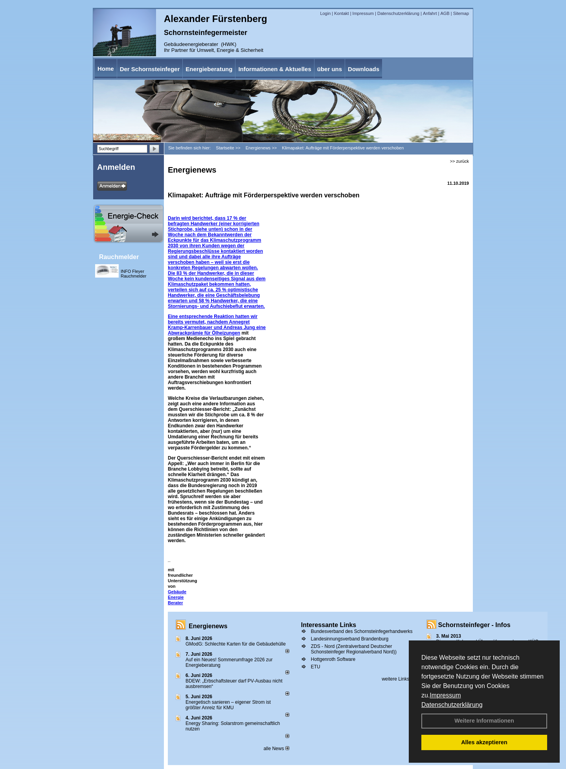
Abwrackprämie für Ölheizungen (204, 333)
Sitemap (461, 13)
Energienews (208, 626)
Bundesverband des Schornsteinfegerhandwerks (362, 631)
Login (325, 13)
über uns (329, 69)
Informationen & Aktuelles (274, 69)
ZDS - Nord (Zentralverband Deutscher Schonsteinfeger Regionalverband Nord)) (354, 649)
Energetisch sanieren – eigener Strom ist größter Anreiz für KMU (228, 704)
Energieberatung (209, 69)
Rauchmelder (119, 257)
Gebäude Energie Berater (177, 597)
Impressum (445, 695)
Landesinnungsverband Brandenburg (350, 639)
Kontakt (341, 13)
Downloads (363, 69)
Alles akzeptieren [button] (484, 742)
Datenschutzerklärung (452, 704)
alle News (276, 748)
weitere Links (398, 679)
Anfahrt (430, 13)
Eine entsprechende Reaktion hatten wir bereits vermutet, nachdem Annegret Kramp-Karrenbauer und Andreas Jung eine (217, 322)
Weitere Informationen (484, 720)
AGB (444, 13)
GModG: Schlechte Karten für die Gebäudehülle (236, 644)
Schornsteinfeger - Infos (474, 625)
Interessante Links (329, 625)
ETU (315, 667)
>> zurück (459, 161)
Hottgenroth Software (333, 659)
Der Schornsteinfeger (150, 69)
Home (105, 68)
